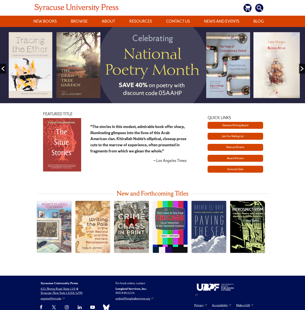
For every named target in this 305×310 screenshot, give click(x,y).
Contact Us (178, 21)
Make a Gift (243, 305)
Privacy (199, 305)
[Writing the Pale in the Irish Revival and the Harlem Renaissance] (92, 227)
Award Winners (235, 158)
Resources (140, 21)
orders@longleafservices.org (132, 298)
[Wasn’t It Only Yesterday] (54, 227)
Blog (258, 21)
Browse (79, 21)
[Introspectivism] (247, 227)
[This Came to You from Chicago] (170, 227)
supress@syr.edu (51, 298)
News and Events (221, 21)
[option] (152, 66)
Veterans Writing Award (235, 125)
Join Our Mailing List (233, 136)
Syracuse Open (235, 169)
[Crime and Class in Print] (131, 227)
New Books (45, 21)
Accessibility (220, 305)
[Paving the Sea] (208, 227)
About (108, 21)
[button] (3, 69)
